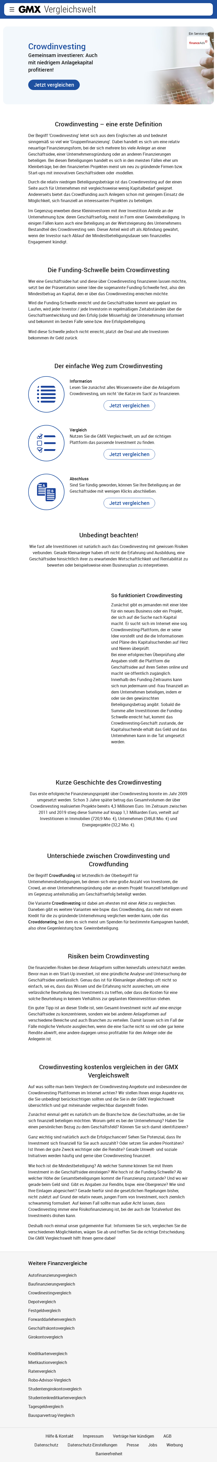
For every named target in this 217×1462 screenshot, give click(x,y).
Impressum (93, 1436)
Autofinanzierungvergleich (52, 1275)
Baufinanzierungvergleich (51, 1284)
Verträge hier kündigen (133, 1436)
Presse (133, 1445)
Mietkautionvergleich (47, 1362)
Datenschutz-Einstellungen (92, 1445)
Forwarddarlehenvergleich (52, 1319)
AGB (167, 1436)
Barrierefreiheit (108, 1454)
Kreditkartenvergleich (47, 1353)
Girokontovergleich (45, 1337)
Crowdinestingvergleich (49, 1293)
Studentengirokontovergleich (55, 1389)
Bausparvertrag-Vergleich (51, 1415)
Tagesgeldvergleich (45, 1406)
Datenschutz (46, 1445)
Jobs (152, 1445)
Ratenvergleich (42, 1371)
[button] (12, 9)
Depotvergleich (42, 1302)
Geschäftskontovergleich (51, 1328)
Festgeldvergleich (44, 1310)
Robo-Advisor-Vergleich (49, 1380)
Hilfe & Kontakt (60, 1436)
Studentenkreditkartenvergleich (57, 1398)
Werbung (175, 1445)
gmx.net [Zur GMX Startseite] (30, 9)
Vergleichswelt (70, 9)
